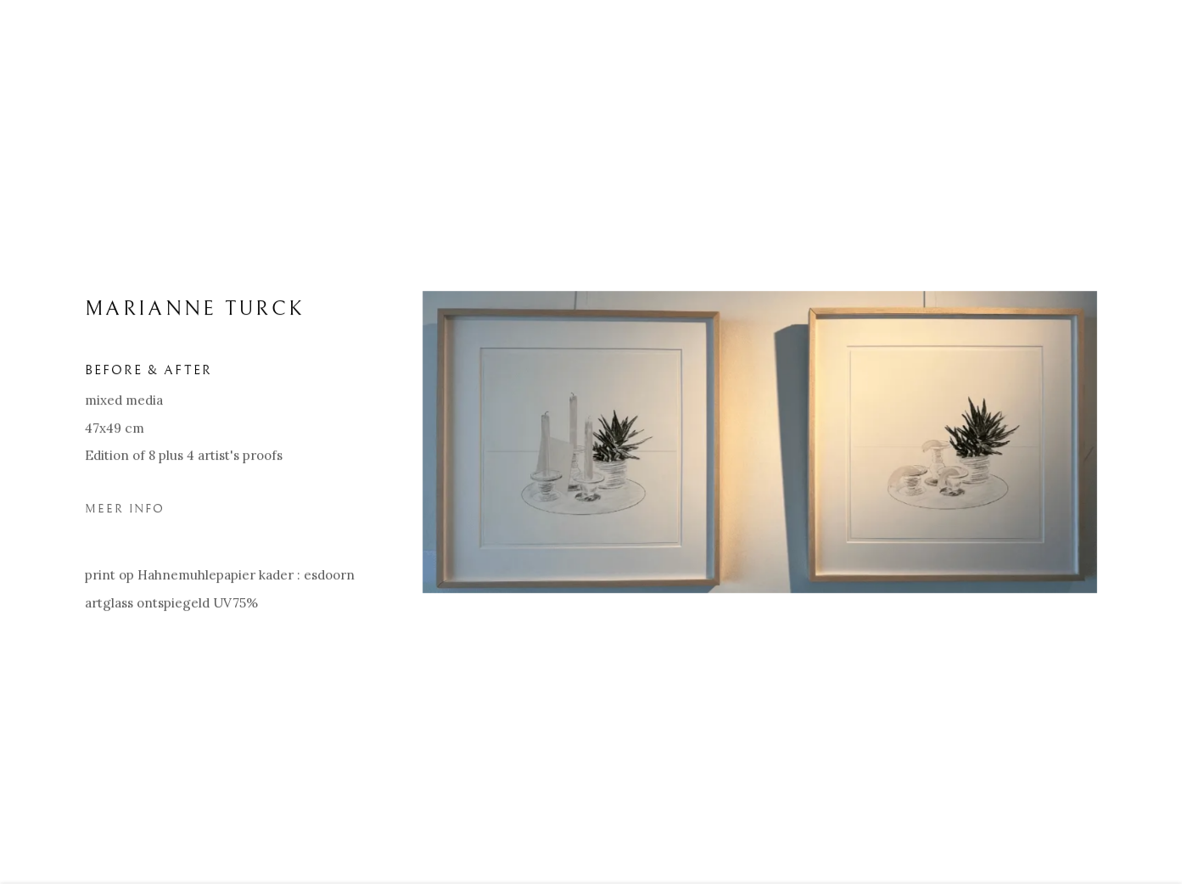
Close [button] (1144, 38)
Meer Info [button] (125, 513)
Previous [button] (36, 441)
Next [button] (1145, 441)
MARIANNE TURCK (195, 314)
